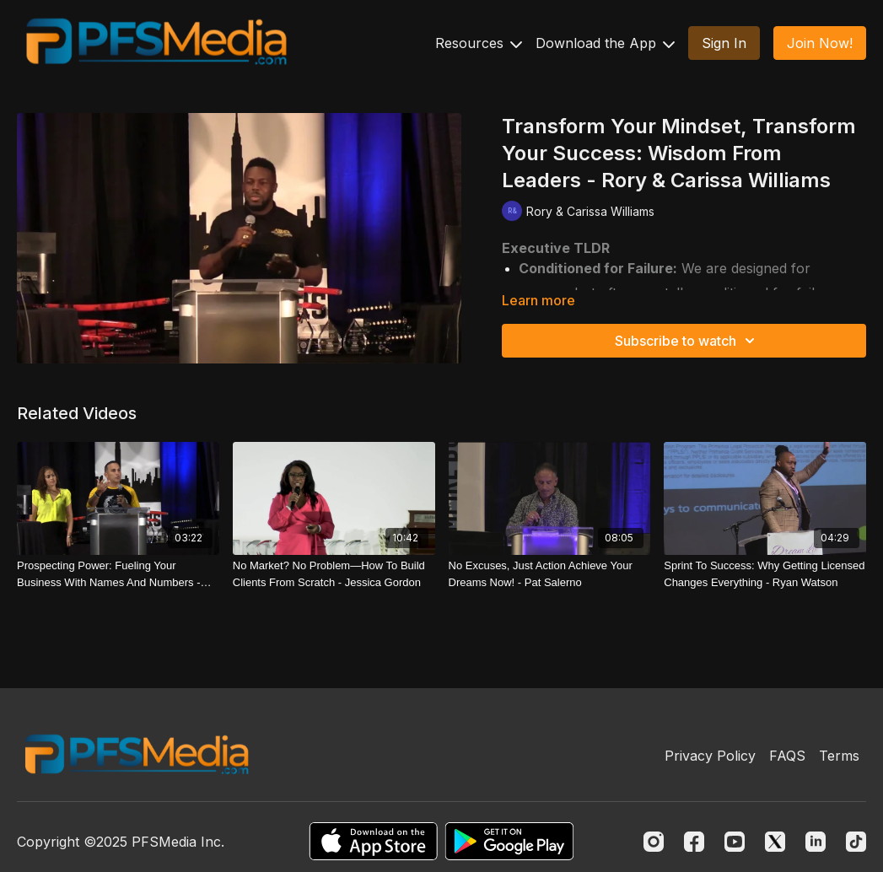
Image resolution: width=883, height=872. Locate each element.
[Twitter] (775, 842)
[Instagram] (653, 842)
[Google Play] (509, 841)
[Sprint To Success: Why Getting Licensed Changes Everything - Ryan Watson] (765, 573)
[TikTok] (856, 842)
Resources (478, 43)
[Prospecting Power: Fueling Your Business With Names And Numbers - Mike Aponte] (118, 573)
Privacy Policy (710, 755)
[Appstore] (373, 841)
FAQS (787, 755)
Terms (839, 755)
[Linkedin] (815, 842)
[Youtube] (734, 842)
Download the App (605, 43)
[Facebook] (694, 842)
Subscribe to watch (687, 341)
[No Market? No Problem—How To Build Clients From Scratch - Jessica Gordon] (334, 573)
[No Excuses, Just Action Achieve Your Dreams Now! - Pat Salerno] (550, 573)
